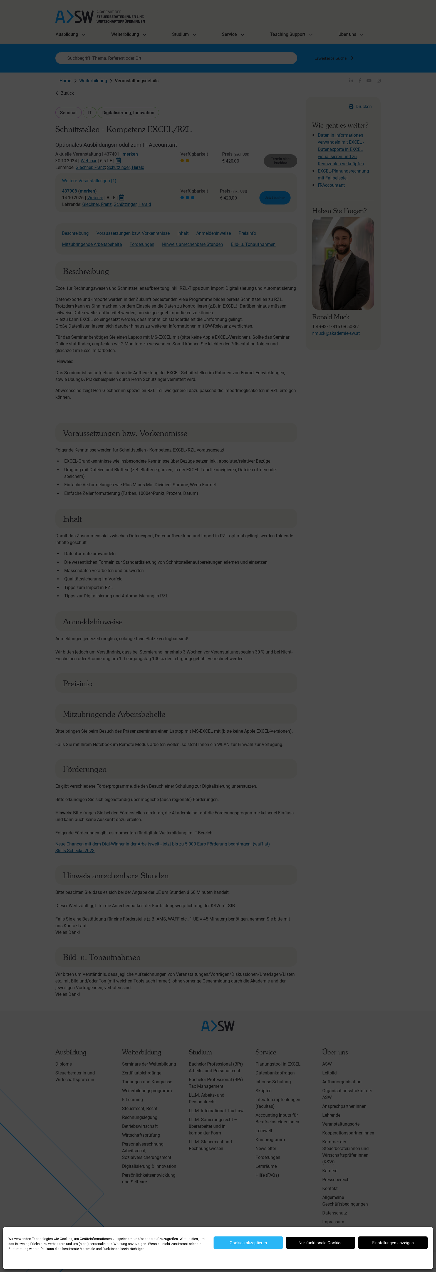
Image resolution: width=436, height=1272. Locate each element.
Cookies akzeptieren (248, 1242)
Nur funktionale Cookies (321, 1242)
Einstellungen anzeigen (393, 1242)
